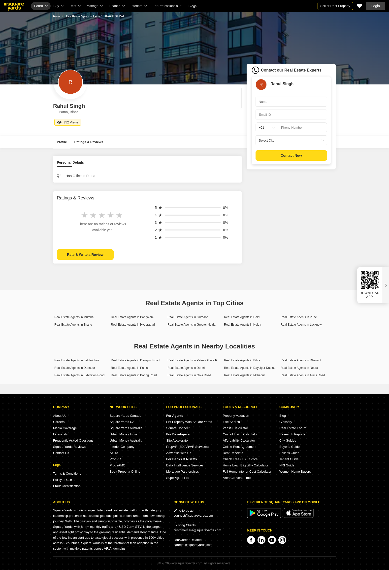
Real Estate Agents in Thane (73, 324)
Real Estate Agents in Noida (242, 324)
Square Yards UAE (123, 422)
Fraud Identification (67, 486)
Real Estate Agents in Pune (299, 317)
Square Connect (178, 428)
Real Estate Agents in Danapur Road (135, 360)
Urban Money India (123, 434)
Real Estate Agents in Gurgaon (187, 317)
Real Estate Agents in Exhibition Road (79, 375)
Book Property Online (125, 471)
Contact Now (291, 155)
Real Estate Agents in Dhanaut (301, 360)
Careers (59, 422)
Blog (282, 416)
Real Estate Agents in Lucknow (301, 324)
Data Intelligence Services (184, 465)
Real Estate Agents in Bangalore (132, 317)
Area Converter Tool (237, 478)
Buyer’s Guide (289, 447)
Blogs (193, 6)
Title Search (231, 422)
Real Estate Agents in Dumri (186, 368)
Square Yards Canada (125, 416)
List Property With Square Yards (189, 422)
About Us (59, 416)
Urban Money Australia (126, 440)
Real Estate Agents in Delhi (242, 317)
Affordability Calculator (239, 440)
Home (56, 16)
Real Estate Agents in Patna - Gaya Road (194, 360)
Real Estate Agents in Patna (83, 16)
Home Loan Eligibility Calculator (245, 465)
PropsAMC (117, 465)
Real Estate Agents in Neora (299, 368)
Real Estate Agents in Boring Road (134, 375)
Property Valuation (236, 416)
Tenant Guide (288, 459)
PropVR (115, 459)
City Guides (287, 440)
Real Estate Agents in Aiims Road (303, 375)
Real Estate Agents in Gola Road (189, 375)
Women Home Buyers (295, 471)
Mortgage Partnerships (182, 471)
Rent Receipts (233, 453)
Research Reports (292, 434)
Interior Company (122, 447)
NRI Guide (286, 465)
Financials (60, 434)
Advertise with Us (178, 453)
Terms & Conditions (67, 473)
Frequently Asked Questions (73, 440)
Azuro (114, 453)
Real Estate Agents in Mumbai (74, 317)
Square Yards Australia (126, 428)
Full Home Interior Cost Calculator (247, 471)
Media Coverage (65, 428)
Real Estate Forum (292, 428)
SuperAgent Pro (177, 478)
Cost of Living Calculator (240, 434)
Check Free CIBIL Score (240, 459)
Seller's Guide (289, 453)
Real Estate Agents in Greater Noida (191, 324)
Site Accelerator (177, 440)
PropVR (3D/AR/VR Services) (187, 447)
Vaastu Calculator (235, 428)
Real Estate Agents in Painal (129, 368)
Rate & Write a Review (85, 255)
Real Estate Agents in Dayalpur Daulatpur (251, 368)
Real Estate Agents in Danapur (74, 368)
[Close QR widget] (385, 285)
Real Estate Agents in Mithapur (244, 375)
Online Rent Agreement (239, 447)
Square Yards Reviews (69, 447)
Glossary (285, 422)
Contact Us (61, 453)
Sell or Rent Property (335, 6)
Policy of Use (62, 480)
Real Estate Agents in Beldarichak (76, 360)
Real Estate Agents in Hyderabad (133, 324)
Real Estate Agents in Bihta (242, 360)
